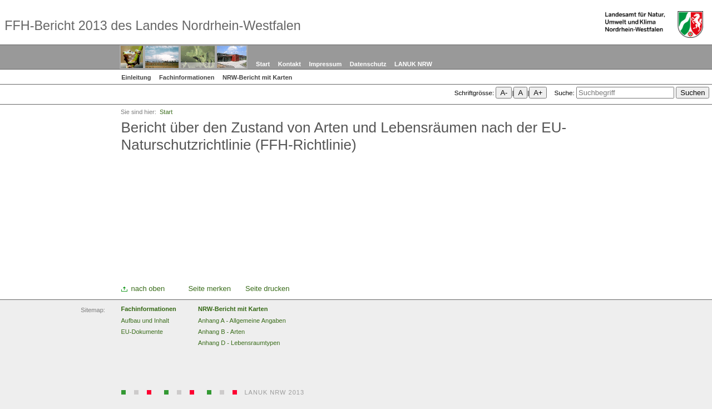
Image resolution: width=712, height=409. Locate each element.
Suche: (564, 92)
